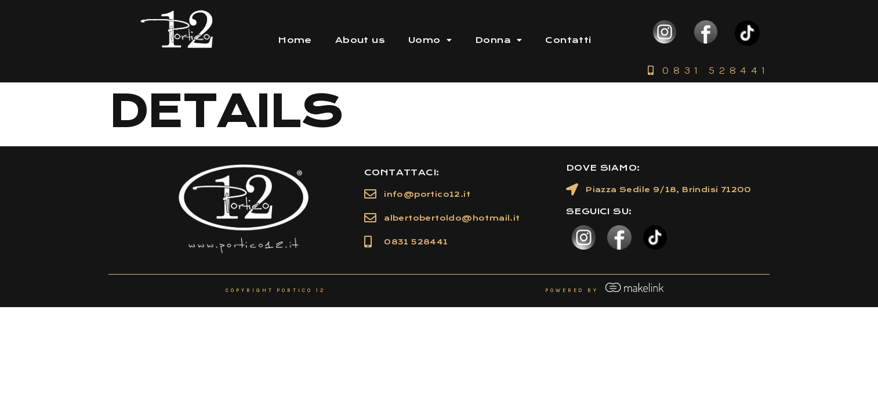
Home (295, 40)
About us (360, 40)
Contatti (568, 40)
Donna (498, 40)
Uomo (430, 40)
